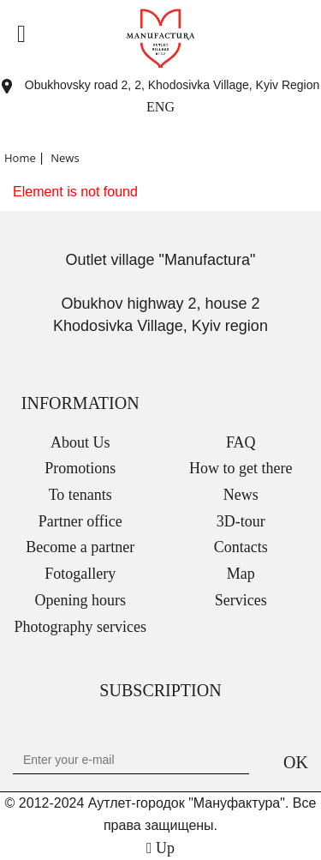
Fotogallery (80, 573)
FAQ (241, 442)
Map (241, 573)
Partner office (80, 521)
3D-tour (241, 521)
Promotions (80, 468)
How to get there (240, 468)
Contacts (241, 547)
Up (160, 848)
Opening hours (81, 600)
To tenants (80, 494)
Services (241, 600)
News (241, 494)
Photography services (80, 626)
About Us (80, 442)
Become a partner (80, 547)
